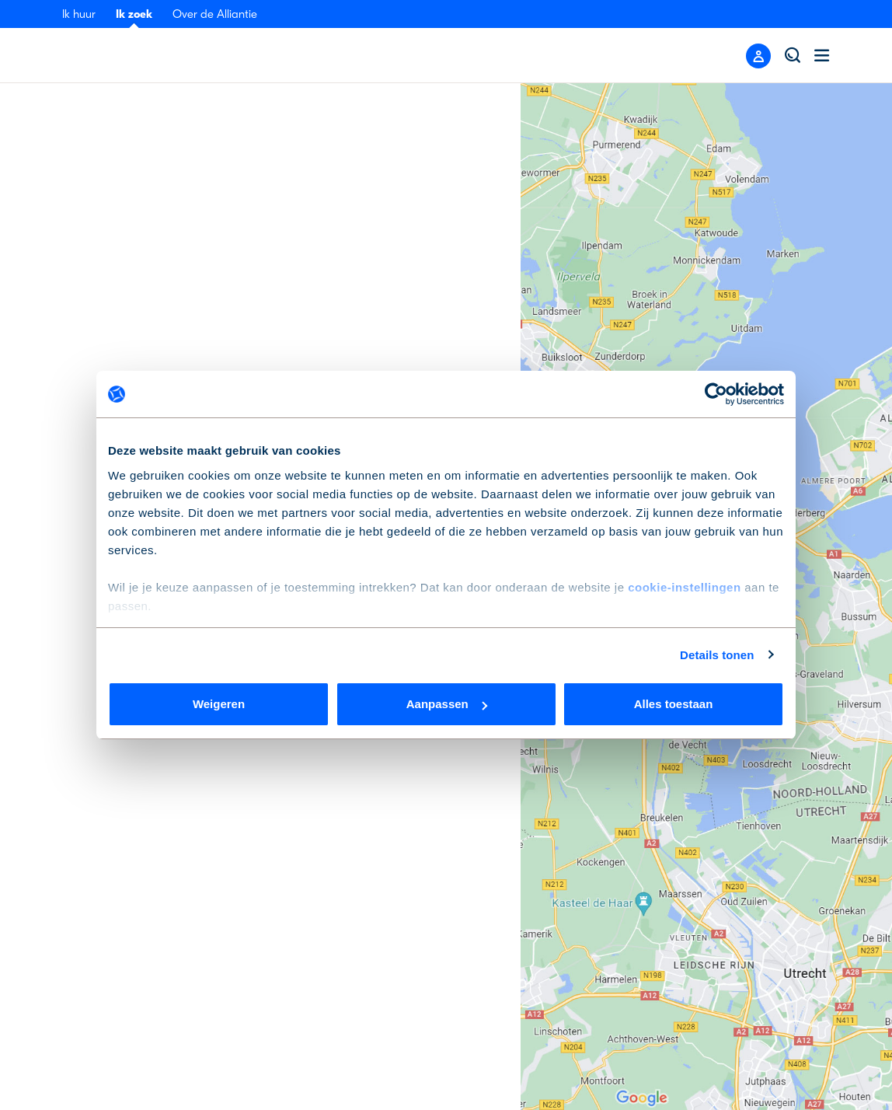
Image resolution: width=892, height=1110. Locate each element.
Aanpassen (446, 703)
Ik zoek (134, 14)
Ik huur (79, 14)
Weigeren (219, 703)
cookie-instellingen (684, 587)
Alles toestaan (673, 703)
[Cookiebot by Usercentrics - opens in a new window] (716, 394)
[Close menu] (758, 56)
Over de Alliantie (214, 14)
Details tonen (717, 654)
